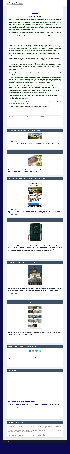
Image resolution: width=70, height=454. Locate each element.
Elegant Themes (16, 441)
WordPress (28, 441)
